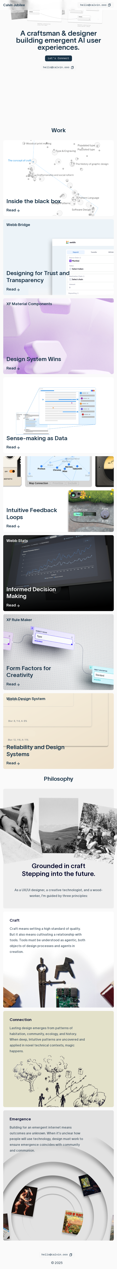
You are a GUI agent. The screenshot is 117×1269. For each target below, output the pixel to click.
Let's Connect (58, 58)
